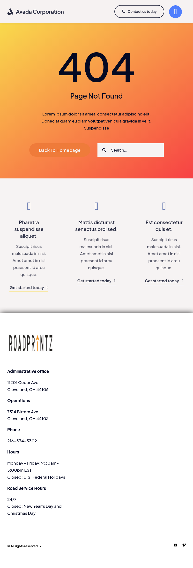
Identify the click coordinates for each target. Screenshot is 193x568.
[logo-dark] (35, 9)
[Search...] (130, 150)
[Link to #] (175, 11)
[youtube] (175, 545)
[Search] (104, 150)
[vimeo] (184, 545)
